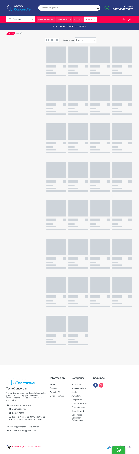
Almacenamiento (79, 388)
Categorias (21, 19)
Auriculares (76, 396)
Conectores (77, 415)
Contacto (54, 388)
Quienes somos (57, 396)
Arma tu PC (55, 392)
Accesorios (76, 384)
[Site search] (66, 8)
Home (11, 33)
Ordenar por (68, 40)
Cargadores (77, 400)
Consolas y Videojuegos (77, 419)
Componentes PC (79, 403)
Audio (74, 392)
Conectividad (78, 411)
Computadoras (78, 407)
